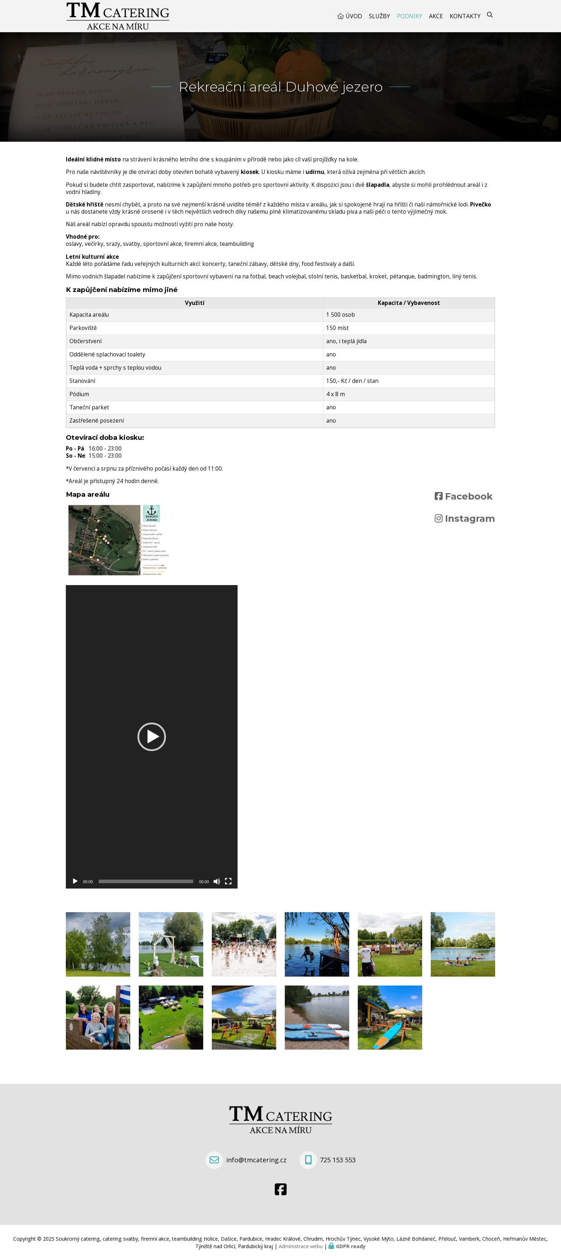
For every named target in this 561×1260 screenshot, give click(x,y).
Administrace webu (301, 1246)
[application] (152, 737)
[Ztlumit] (216, 881)
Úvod (354, 16)
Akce (436, 16)
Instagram (470, 518)
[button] (151, 737)
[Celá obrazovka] (228, 881)
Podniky (409, 16)
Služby (379, 16)
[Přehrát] (75, 881)
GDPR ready (351, 1246)
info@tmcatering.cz (256, 1160)
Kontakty (465, 16)
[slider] (146, 881)
